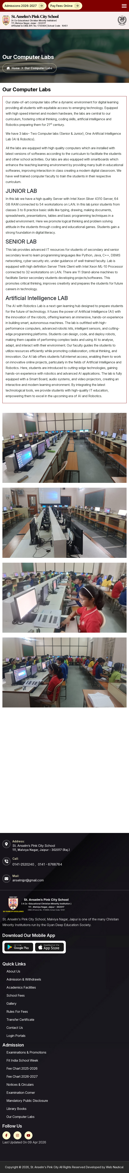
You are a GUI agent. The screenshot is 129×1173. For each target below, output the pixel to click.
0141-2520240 (23, 864)
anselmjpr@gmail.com (28, 880)
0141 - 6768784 (50, 864)
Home (13, 68)
